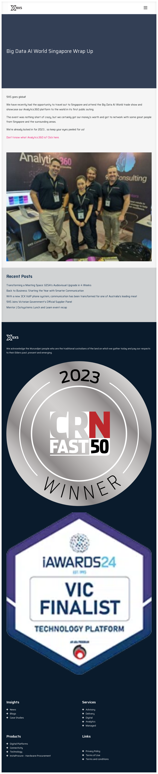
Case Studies (17, 718)
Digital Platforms (19, 744)
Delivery (90, 714)
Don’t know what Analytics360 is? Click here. (32, 137)
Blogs (13, 714)
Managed (91, 725)
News (13, 709)
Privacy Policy (93, 751)
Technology (16, 752)
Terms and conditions (97, 759)
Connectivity (16, 748)
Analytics (90, 721)
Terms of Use (93, 755)
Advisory (90, 709)
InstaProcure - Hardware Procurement (30, 756)
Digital (89, 718)
